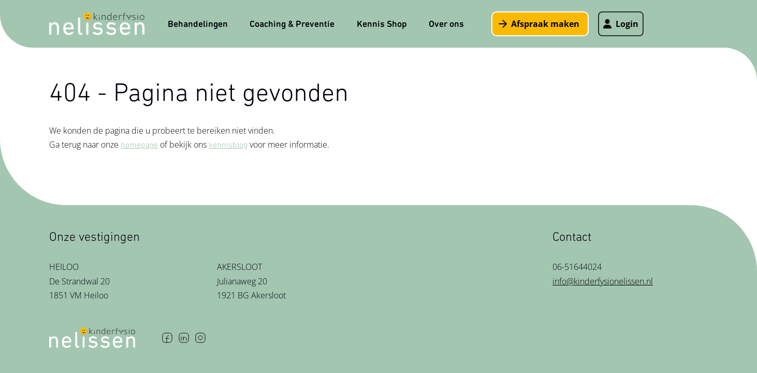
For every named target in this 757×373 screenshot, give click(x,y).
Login (620, 24)
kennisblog (228, 145)
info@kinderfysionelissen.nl (602, 281)
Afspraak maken (539, 24)
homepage (139, 145)
